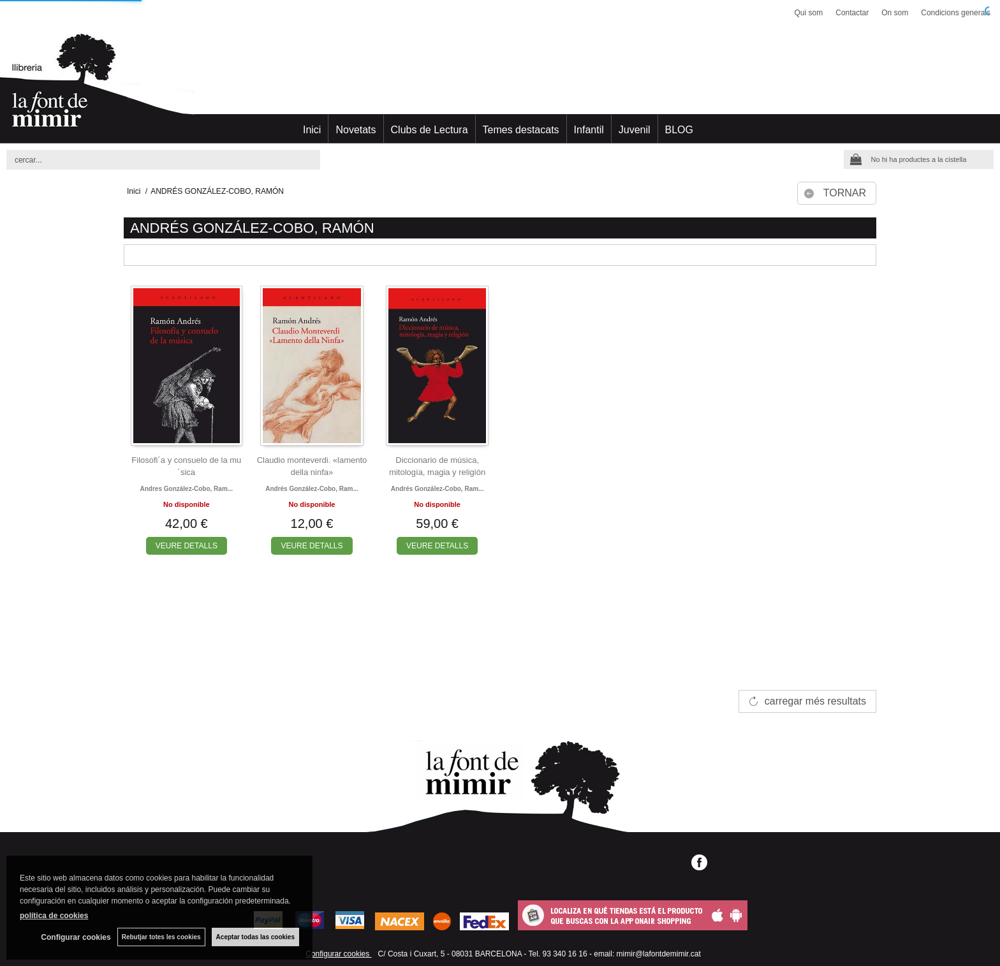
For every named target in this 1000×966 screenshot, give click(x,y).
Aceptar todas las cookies (255, 936)
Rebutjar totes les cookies (161, 936)
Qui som (809, 12)
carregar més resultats (815, 701)
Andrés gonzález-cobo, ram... (311, 488)
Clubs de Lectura (429, 129)
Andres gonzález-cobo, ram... (186, 488)
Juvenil (635, 129)
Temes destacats (521, 129)
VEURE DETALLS (186, 545)
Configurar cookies (338, 953)
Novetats (355, 129)
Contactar (852, 12)
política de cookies (54, 915)
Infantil (589, 129)
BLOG (679, 129)
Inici (312, 129)
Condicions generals (955, 12)
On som (894, 12)
